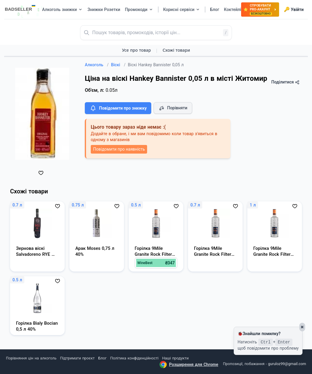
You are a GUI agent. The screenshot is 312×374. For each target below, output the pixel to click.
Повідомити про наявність (119, 149)
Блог (102, 358)
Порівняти (173, 108)
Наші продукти (175, 358)
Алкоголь (97, 64)
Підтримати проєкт (77, 358)
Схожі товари (176, 50)
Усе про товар (136, 50)
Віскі (118, 64)
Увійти (294, 9)
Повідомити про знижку (118, 108)
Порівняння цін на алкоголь (31, 358)
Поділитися (285, 82)
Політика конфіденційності (134, 358)
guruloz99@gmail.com (287, 364)
